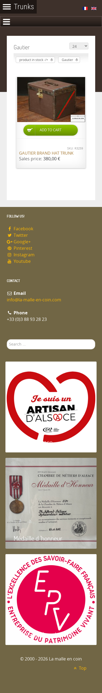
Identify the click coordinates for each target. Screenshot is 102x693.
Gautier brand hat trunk (46, 153)
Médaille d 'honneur (38, 538)
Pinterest (19, 248)
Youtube (19, 261)
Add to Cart (50, 130)
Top (79, 668)
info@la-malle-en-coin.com (34, 299)
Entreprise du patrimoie (43, 634)
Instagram (21, 254)
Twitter (17, 235)
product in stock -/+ (33, 60)
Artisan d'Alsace (33, 442)
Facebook (20, 228)
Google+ (19, 241)
